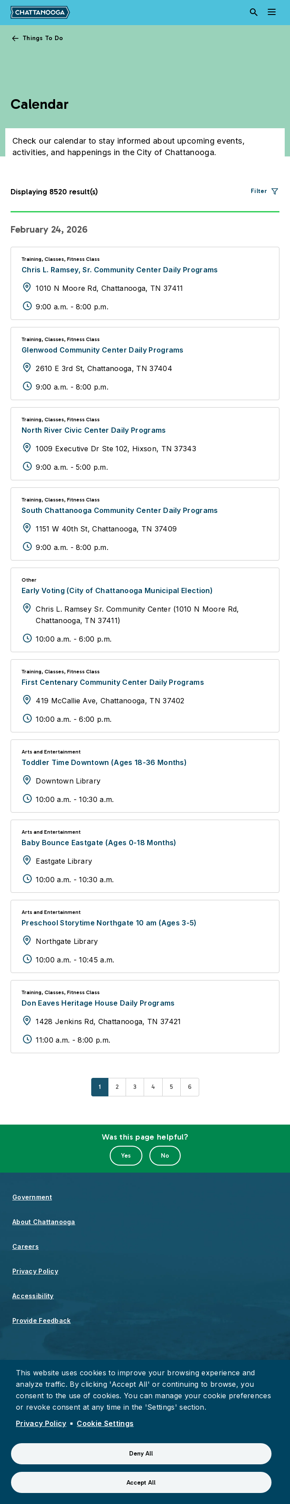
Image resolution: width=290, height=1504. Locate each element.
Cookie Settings (105, 1423)
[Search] (254, 12)
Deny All (141, 1453)
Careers (25, 1246)
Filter (259, 191)
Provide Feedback (41, 1320)
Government (32, 1197)
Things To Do (42, 38)
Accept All (141, 1482)
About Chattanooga (43, 1221)
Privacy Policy (35, 1271)
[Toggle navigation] (271, 12)
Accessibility (33, 1296)
